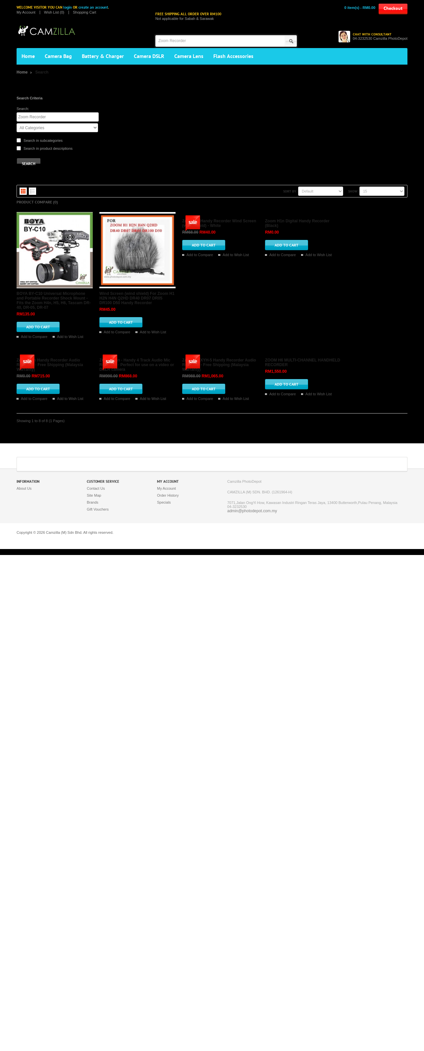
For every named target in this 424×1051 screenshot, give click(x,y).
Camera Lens (188, 56)
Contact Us (96, 984)
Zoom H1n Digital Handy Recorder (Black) (146, 475)
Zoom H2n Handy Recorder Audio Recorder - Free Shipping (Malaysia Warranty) (182, 563)
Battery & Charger (103, 56)
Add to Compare (173, 240)
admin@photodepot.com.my (252, 1007)
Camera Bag (58, 56)
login (67, 7)
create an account (93, 7)
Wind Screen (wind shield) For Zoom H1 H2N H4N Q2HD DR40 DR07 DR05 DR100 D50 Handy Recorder (203, 301)
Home (28, 56)
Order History (168, 991)
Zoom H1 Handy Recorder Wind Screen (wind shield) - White (163, 388)
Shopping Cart (84, 12)
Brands (92, 998)
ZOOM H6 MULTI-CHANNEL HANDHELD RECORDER (156, 824)
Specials (164, 998)
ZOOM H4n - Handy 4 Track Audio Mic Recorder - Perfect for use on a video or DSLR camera (193, 650)
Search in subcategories (43, 140)
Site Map (94, 991)
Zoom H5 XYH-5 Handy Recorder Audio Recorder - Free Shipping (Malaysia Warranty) (187, 737)
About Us (24, 984)
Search (41, 72)
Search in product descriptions (48, 148)
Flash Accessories (233, 56)
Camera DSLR (149, 56)
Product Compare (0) (37, 202)
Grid (23, 191)
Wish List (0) (54, 12)
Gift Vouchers (98, 1005)
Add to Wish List (210, 240)
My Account (26, 12)
